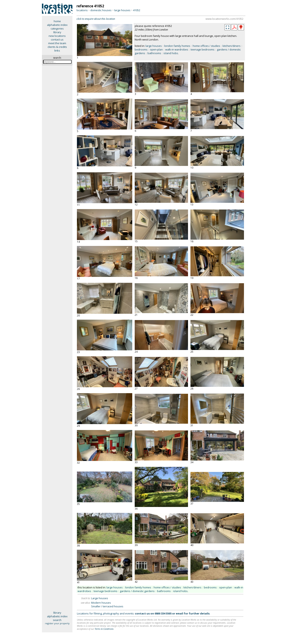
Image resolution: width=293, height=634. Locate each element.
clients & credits (57, 47)
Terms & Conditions (104, 628)
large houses (122, 10)
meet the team (57, 43)
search (57, 620)
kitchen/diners (232, 46)
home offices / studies (206, 46)
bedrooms (141, 49)
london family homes (177, 46)
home (57, 21)
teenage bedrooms (202, 49)
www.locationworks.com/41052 (224, 19)
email (179, 613)
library (57, 32)
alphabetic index (57, 25)
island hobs (171, 53)
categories (57, 28)
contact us (57, 39)
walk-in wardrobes (176, 49)
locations (82, 10)
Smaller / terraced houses (107, 606)
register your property (57, 623)
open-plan (156, 49)
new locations (57, 36)
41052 (136, 10)
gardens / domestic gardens (137, 591)
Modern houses (101, 602)
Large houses (99, 598)
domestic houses (101, 10)
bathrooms (154, 53)
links (57, 50)
